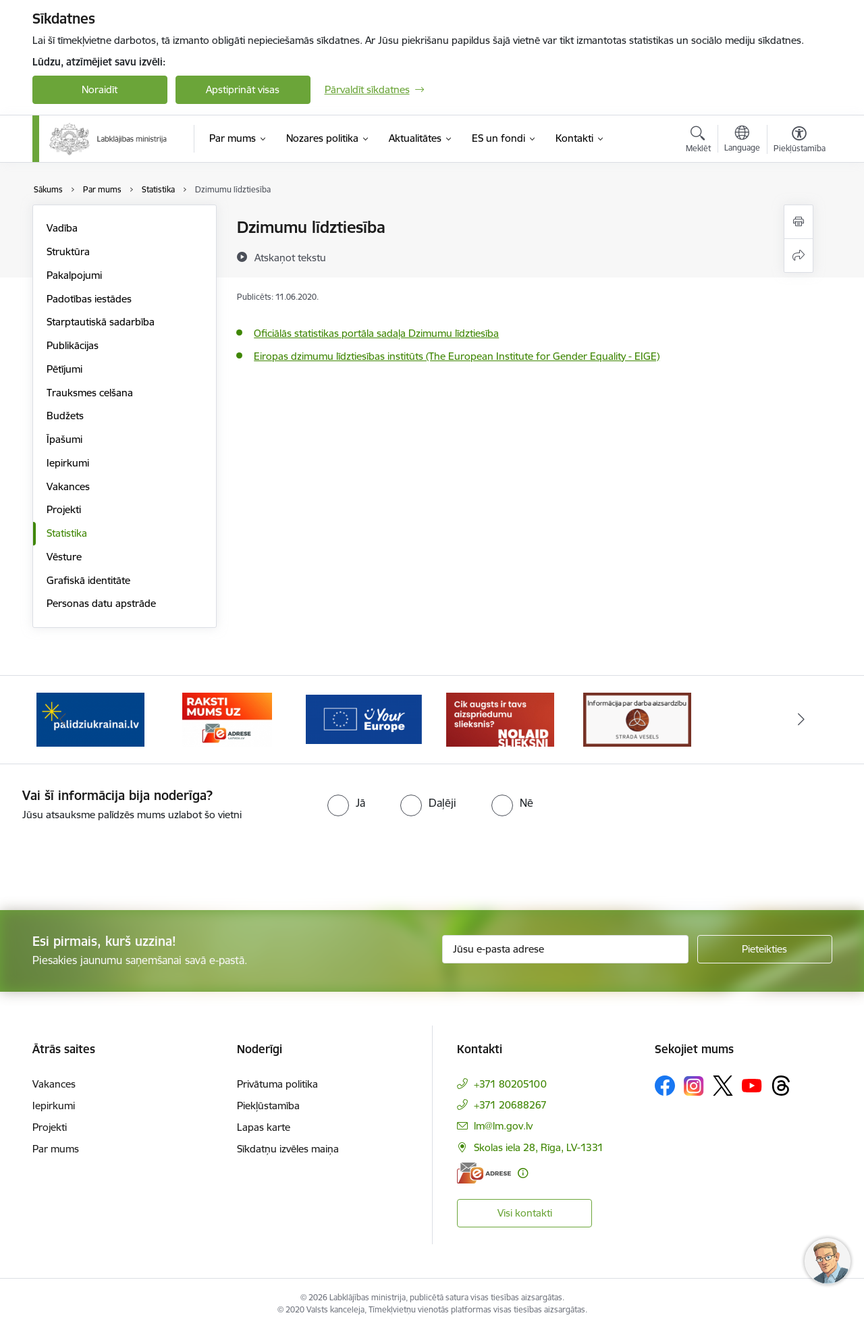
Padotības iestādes (89, 298)
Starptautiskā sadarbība (101, 321)
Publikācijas (73, 345)
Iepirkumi (68, 462)
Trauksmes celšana (90, 392)
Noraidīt (99, 89)
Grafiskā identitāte (88, 580)
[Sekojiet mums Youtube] (752, 1085)
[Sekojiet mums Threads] (781, 1085)
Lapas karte (263, 1127)
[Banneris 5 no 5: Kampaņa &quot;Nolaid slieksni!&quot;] (500, 718)
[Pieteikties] (764, 949)
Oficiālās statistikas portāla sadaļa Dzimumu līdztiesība (376, 333)
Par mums (55, 1148)
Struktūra (68, 251)
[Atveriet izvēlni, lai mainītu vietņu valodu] (742, 140)
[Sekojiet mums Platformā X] (723, 1085)
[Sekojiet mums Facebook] (665, 1085)
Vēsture (64, 556)
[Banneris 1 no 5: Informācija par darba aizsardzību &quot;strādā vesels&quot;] (637, 718)
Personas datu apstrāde (101, 603)
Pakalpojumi (74, 275)
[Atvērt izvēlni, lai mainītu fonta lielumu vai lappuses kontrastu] (799, 141)
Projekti (64, 509)
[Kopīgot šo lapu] (798, 255)
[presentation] (112, 860)
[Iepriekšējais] (63, 719)
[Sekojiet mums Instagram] (694, 1086)
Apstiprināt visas (242, 89)
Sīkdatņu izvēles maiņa (288, 1148)
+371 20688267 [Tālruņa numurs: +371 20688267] (510, 1104)
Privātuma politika (277, 1084)
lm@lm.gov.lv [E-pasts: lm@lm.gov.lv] (503, 1125)
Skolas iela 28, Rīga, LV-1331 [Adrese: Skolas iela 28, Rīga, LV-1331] (538, 1147)
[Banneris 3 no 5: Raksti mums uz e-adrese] (227, 718)
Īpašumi (64, 439)
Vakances (68, 486)
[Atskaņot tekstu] (290, 257)
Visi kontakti (524, 1212)
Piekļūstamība (268, 1105)
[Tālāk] (801, 719)
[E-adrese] (484, 1173)
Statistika (67, 533)
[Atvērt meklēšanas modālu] (698, 141)
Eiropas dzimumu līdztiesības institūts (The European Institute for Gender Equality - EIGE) (456, 356)
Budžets (65, 415)
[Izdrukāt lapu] (798, 221)
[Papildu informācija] (523, 1173)
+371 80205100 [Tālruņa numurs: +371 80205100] (510, 1084)
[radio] (346, 803)
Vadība (62, 227)
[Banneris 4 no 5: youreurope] (364, 718)
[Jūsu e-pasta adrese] (565, 949)
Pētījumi (64, 369)
